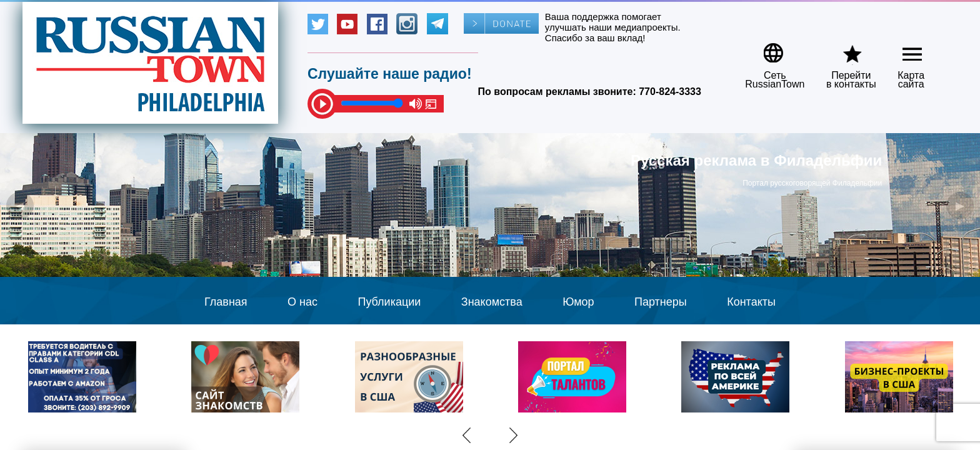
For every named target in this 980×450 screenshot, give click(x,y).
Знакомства (491, 302)
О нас (303, 302)
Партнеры (660, 302)
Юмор (578, 302)
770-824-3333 (670, 91)
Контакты (751, 302)
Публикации (389, 302)
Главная (226, 302)
